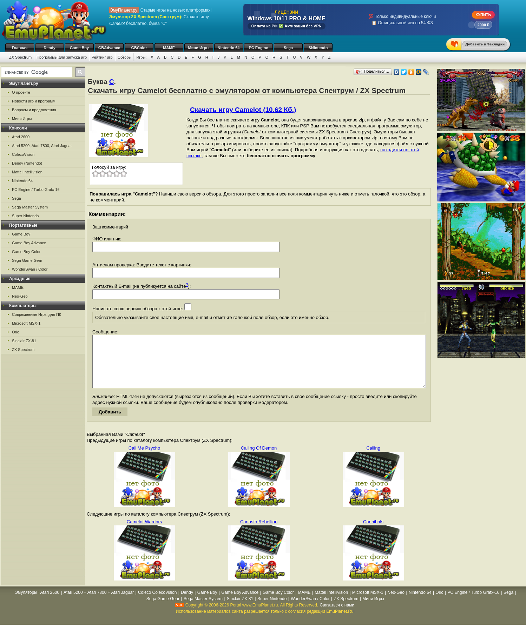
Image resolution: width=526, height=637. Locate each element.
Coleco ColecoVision (157, 602)
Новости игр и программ (33, 101)
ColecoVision (23, 154)
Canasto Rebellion (258, 532)
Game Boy (79, 48)
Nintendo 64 (229, 48)
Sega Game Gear (27, 260)
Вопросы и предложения (34, 110)
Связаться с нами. (338, 615)
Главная (20, 48)
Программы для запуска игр (62, 57)
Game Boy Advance (29, 243)
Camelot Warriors (144, 532)
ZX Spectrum (20, 57)
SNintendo (318, 48)
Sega (288, 48)
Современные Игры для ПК (36, 314)
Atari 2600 (20, 137)
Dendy (49, 48)
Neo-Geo (20, 296)
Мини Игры (199, 48)
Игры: (141, 57)
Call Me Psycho (144, 458)
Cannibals (373, 532)
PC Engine (258, 48)
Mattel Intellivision (27, 172)
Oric (15, 332)
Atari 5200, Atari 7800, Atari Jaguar (42, 146)
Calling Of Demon (259, 458)
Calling (373, 458)
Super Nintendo (25, 216)
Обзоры (125, 57)
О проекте (21, 92)
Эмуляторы (26, 602)
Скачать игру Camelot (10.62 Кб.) (243, 109)
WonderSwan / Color (29, 269)
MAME (169, 48)
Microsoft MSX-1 (26, 323)
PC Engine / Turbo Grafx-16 (36, 189)
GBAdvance (109, 48)
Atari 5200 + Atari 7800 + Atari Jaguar (99, 602)
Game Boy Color (26, 252)
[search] (36, 72)
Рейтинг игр (102, 57)
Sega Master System (30, 207)
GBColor (139, 48)
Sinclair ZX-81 (24, 341)
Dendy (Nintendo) (27, 163)
